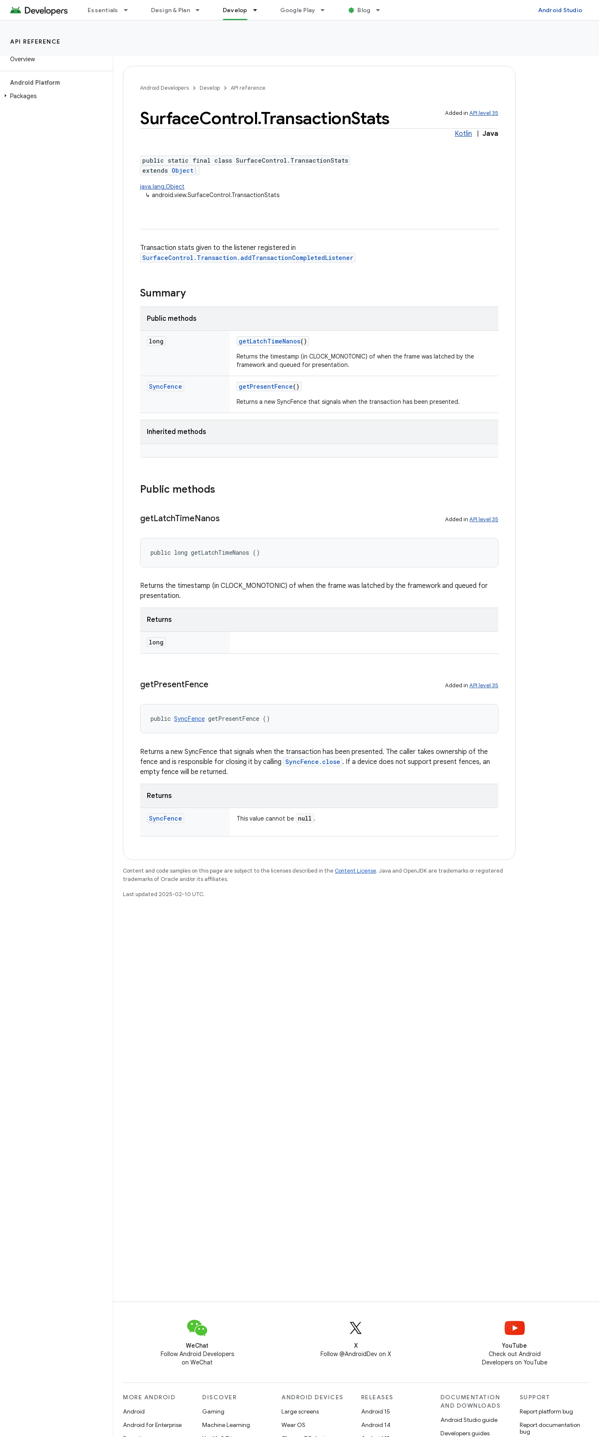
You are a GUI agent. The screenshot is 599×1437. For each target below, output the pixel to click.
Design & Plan (170, 10)
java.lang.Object (162, 186)
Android (134, 1411)
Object (182, 170)
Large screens (300, 1411)
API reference (35, 41)
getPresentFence (266, 386)
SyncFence (165, 386)
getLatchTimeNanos (269, 341)
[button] (54, 96)
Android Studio (560, 10)
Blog (363, 10)
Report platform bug (546, 1411)
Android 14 (376, 1425)
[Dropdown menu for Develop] (258, 10)
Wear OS (293, 1425)
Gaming (213, 1411)
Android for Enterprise (152, 1425)
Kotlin (463, 134)
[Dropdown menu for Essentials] (129, 10)
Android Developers (164, 87)
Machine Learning (226, 1425)
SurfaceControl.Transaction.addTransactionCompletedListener (247, 258)
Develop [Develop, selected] (235, 10)
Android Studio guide (468, 1420)
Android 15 (375, 1411)
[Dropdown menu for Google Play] (326, 10)
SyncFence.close (312, 762)
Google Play (297, 10)
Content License (355, 870)
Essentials (103, 10)
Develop (210, 87)
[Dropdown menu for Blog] (381, 10)
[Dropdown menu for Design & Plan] (201, 10)
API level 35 (483, 113)
